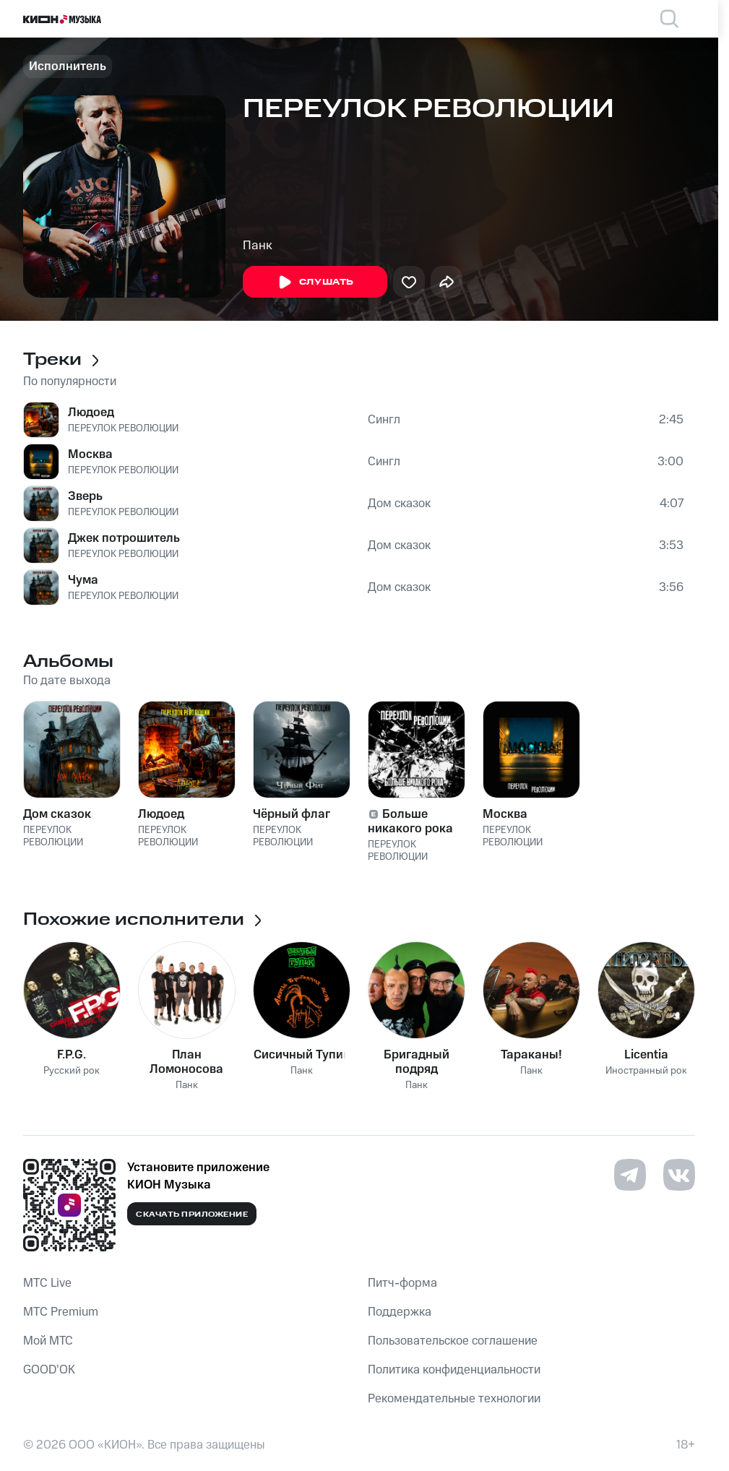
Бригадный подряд (416, 1062)
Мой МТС (48, 1341)
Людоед (91, 412)
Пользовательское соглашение (453, 1341)
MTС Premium (60, 1312)
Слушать (315, 282)
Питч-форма (402, 1283)
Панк (257, 245)
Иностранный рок (646, 1071)
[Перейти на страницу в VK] (679, 1175)
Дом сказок (399, 503)
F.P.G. (71, 1055)
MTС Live (47, 1283)
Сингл (384, 419)
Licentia (646, 1055)
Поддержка (399, 1312)
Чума (83, 580)
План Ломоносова (186, 1062)
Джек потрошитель (124, 538)
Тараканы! (531, 1055)
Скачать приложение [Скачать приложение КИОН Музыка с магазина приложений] (192, 1214)
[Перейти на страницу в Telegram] (630, 1175)
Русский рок (71, 1071)
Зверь (85, 496)
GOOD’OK (49, 1370)
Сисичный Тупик (302, 1055)
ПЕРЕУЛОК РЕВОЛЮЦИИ (123, 428)
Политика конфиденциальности (454, 1370)
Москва (90, 454)
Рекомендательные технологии (454, 1398)
